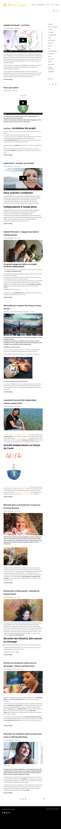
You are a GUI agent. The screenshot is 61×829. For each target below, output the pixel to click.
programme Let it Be (13, 131)
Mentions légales (55, 821)
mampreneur (51, 53)
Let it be (8, 128)
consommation (51, 40)
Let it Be (5, 136)
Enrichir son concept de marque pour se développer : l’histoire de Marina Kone (22, 672)
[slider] (22, 51)
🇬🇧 (54, 10)
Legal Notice (47, 821)
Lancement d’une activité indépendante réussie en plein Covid (21, 406)
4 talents (50, 29)
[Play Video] (5, 51)
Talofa (18, 272)
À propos (48, 4)
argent (49, 37)
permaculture (51, 64)
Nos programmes (41, 4)
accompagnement (8, 678)
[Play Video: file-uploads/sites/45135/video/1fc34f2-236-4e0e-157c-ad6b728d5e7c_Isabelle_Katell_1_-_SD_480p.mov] (23, 40)
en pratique (6, 314)
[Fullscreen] (41, 51)
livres (49, 48)
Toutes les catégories (52, 26)
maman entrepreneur (17, 314)
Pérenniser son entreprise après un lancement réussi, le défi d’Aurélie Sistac (22, 746)
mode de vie (51, 59)
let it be (5, 28)
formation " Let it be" (24, 292)
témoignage (10, 28)
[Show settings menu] (39, 51)
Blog (53, 4)
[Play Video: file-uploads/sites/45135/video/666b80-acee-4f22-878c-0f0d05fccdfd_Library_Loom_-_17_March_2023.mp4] (23, 102)
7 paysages (50, 32)
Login (57, 10)
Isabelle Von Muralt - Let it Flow (22, 25)
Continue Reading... (8, 79)
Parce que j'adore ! (14, 87)
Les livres (33, 4)
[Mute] (37, 51)
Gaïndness (24, 707)
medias (49, 56)
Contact (57, 4)
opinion (9, 90)
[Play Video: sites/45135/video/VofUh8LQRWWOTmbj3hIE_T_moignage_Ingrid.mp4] (23, 181)
